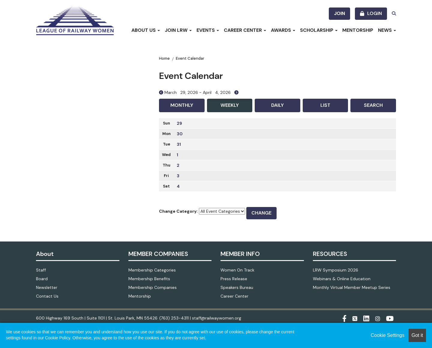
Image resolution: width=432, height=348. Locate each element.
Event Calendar (190, 58)
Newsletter (46, 287)
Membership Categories (152, 270)
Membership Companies (152, 287)
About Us (145, 30)
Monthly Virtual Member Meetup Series (351, 287)
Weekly (229, 105)
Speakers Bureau (236, 287)
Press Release (233, 278)
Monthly (181, 105)
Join (339, 13)
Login (374, 13)
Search (373, 105)
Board (42, 278)
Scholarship (319, 30)
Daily (277, 105)
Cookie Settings (387, 335)
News (387, 30)
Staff (41, 270)
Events (207, 30)
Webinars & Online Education (341, 278)
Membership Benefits (149, 278)
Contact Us (47, 296)
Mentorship (357, 30)
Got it (417, 335)
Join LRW (178, 30)
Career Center (245, 30)
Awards (283, 30)
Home (164, 58)
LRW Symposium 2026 (335, 270)
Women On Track (237, 270)
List (325, 105)
